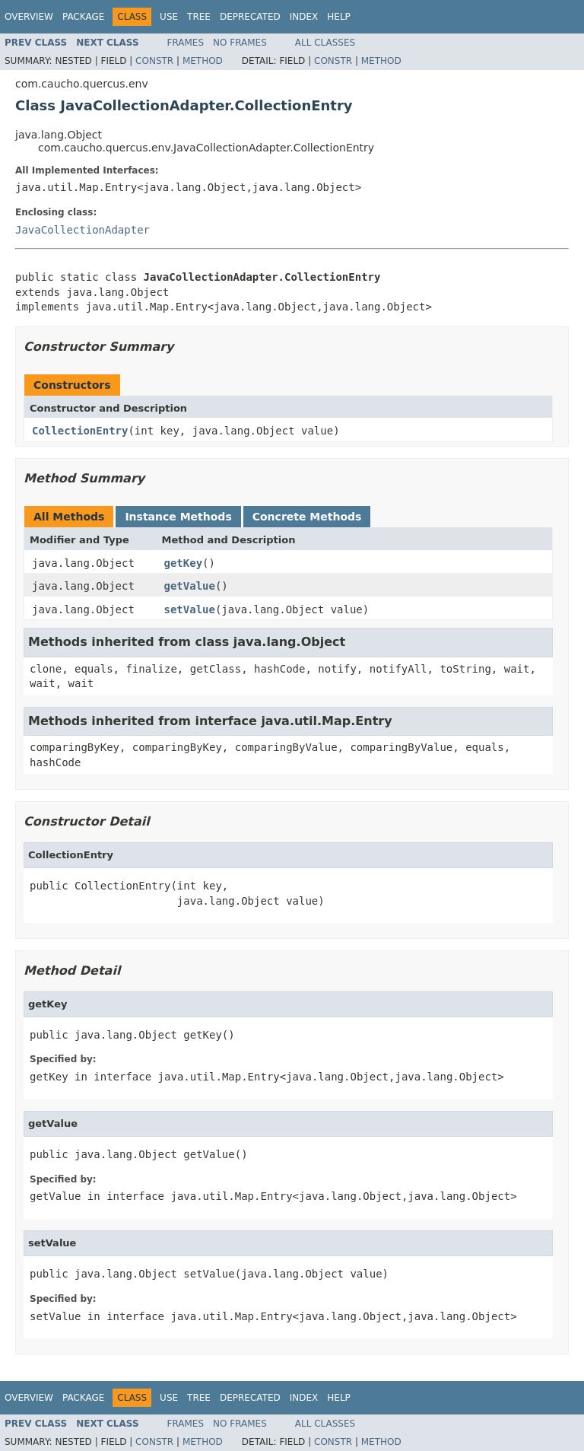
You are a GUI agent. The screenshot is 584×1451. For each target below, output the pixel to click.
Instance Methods (178, 517)
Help (339, 16)
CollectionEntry (80, 431)
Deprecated (250, 16)
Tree (199, 16)
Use (169, 16)
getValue (189, 586)
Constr (154, 61)
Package (83, 16)
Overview (29, 16)
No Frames (240, 42)
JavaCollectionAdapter (82, 230)
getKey (183, 563)
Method (202, 61)
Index (304, 16)
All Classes (325, 42)
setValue (189, 609)
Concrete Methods (307, 517)
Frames (186, 42)
